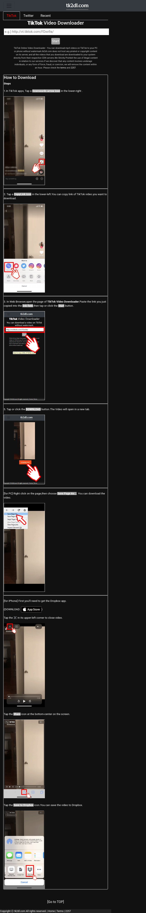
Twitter (28, 16)
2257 (73, 67)
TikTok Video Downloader (63, 301)
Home (51, 911)
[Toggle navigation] (9, 6)
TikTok (11, 16)
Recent (46, 16)
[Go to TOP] (55, 902)
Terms (59, 911)
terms (63, 67)
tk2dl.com (77, 5)
